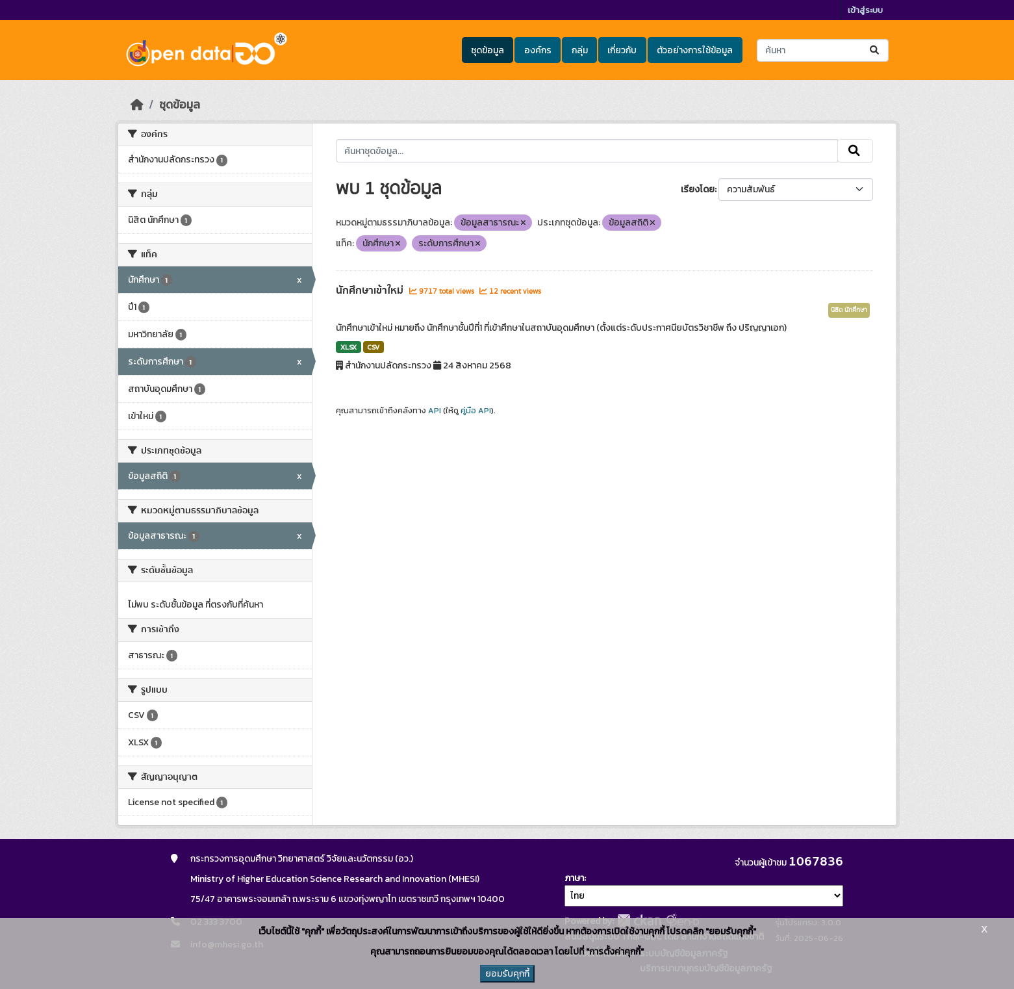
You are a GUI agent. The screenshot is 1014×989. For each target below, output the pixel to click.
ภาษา (574, 878)
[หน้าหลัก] (137, 104)
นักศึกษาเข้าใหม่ (371, 290)
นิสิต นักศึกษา (849, 310)
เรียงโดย (698, 189)
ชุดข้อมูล (487, 50)
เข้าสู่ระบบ (865, 10)
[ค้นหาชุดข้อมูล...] (823, 50)
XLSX (348, 347)
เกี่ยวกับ (622, 50)
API (434, 411)
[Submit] (875, 50)
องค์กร (537, 50)
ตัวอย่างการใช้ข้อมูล (695, 50)
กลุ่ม (580, 50)
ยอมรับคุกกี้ (507, 974)
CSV (373, 347)
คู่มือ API (476, 411)
